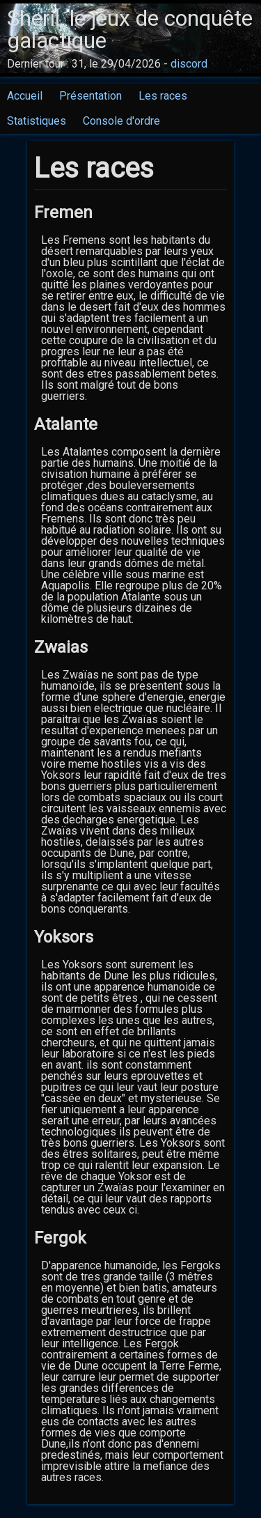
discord (189, 63)
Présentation (90, 95)
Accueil (24, 95)
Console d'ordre (121, 120)
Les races (163, 95)
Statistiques (36, 120)
